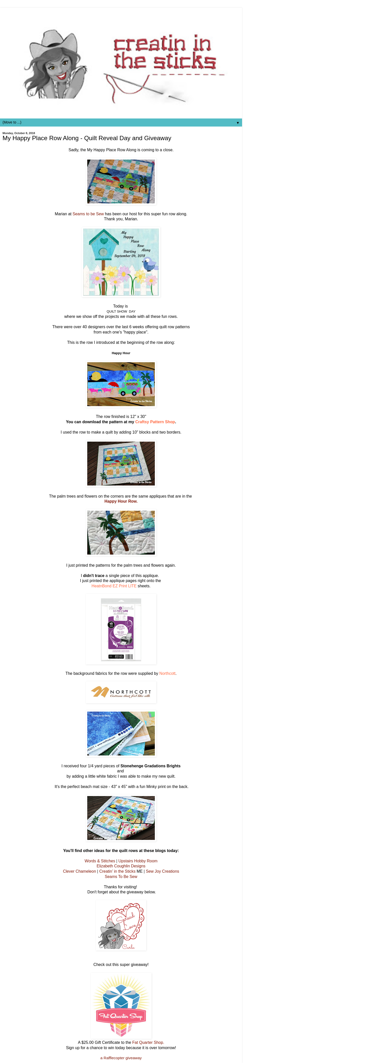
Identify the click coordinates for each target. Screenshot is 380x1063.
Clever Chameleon (79, 871)
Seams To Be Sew (121, 876)
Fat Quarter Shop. (148, 1042)
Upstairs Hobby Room (138, 861)
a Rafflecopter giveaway (121, 1058)
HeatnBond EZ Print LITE (115, 586)
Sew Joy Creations (162, 871)
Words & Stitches (100, 861)
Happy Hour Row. (120, 501)
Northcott (167, 673)
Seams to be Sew (89, 214)
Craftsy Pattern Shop (155, 422)
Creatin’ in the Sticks (117, 871)
